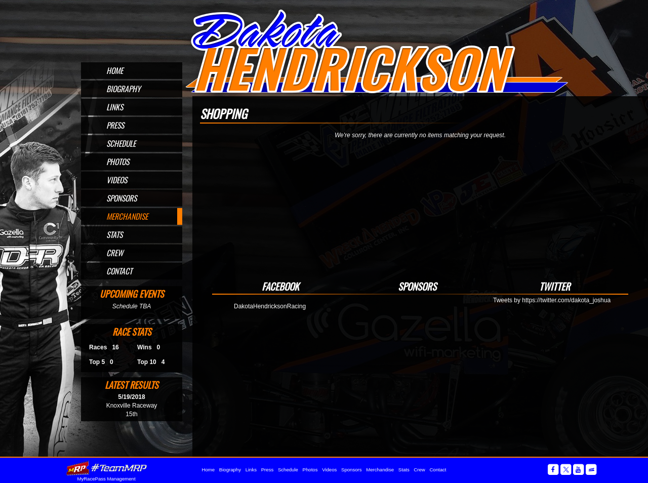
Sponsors (121, 198)
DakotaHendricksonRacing (270, 306)
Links (114, 107)
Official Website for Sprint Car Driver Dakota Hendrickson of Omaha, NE (376, 52)
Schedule (121, 143)
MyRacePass (106, 468)
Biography (123, 89)
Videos (116, 180)
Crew (114, 253)
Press (115, 125)
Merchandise (127, 216)
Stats (114, 234)
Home (114, 70)
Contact (119, 271)
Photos (117, 161)
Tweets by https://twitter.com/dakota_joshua (552, 300)
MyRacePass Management (106, 478)
